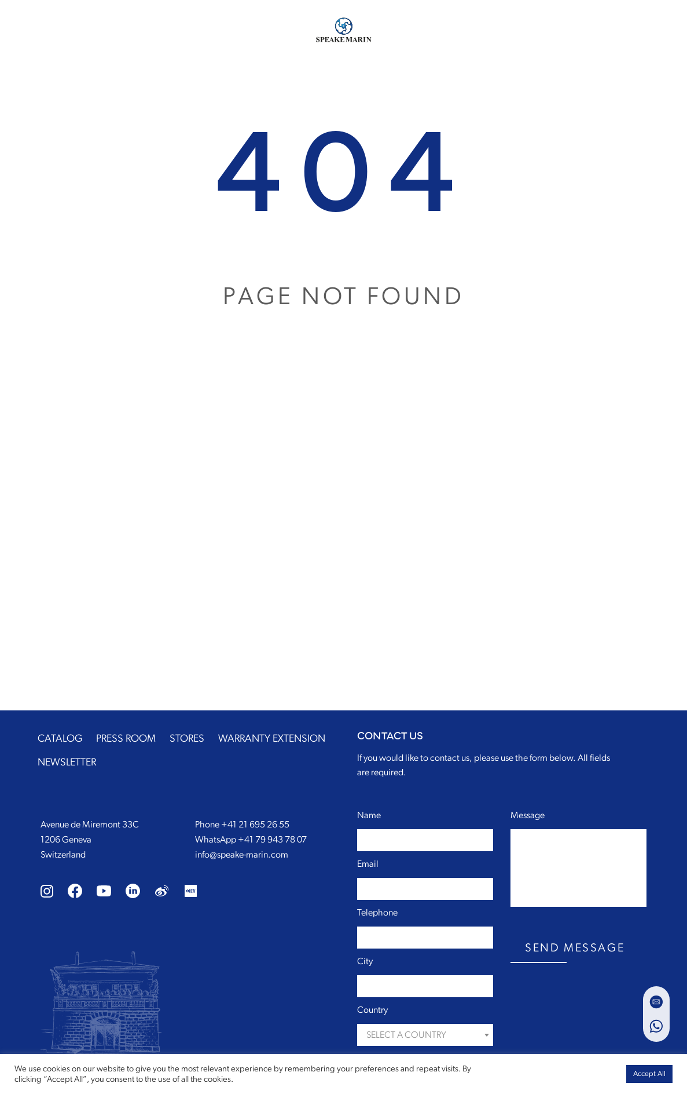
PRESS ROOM (126, 739)
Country (372, 1010)
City (365, 961)
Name (369, 815)
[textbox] (425, 1035)
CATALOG (60, 739)
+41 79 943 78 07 (272, 839)
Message (527, 815)
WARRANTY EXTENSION (271, 739)
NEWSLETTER (67, 762)
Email (368, 864)
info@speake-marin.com (241, 854)
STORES (187, 739)
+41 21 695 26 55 (255, 824)
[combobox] (425, 1035)
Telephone (377, 912)
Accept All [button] (649, 1074)
